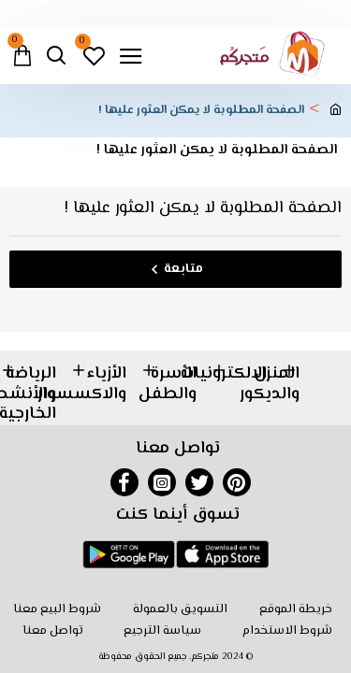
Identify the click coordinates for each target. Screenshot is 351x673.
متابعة (183, 269)
